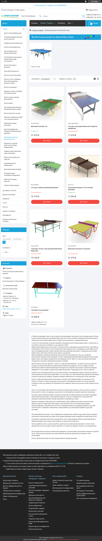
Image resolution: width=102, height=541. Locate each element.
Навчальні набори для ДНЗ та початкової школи (13, 118)
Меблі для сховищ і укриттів (10, 180)
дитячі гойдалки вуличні (59, 463)
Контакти (61, 23)
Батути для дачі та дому (12, 113)
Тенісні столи (35, 66)
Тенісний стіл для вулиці (39, 310)
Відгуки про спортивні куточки (13, 483)
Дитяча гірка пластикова (12, 75)
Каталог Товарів (46, 23)
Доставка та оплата (9, 190)
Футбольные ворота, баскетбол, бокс (11, 138)
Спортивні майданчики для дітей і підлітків (13, 38)
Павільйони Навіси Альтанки (10, 124)
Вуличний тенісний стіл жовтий (79, 249)
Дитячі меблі (8, 103)
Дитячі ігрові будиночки (12, 47)
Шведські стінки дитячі (36, 495)
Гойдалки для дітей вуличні (13, 43)
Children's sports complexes (12, 491)
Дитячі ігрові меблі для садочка (12, 158)
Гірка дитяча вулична (11, 71)
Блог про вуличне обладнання (87, 498)
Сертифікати (7, 215)
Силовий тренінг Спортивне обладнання (12, 174)
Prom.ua (60, 537)
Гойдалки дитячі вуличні (37, 503)
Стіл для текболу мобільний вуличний (44, 187)
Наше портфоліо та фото (61, 485)
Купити (48, 140)
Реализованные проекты (61, 491)
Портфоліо (6, 199)
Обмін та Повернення (10, 496)
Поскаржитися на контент (54, 539)
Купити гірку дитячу (35, 529)
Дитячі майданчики (35, 505)
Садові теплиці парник (11, 185)
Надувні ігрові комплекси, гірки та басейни (12, 152)
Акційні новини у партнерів (86, 483)
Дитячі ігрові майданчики (12, 33)
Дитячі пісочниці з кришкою (10, 66)
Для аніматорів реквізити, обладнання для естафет (13, 108)
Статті (5, 203)
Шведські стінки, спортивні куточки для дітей (13, 92)
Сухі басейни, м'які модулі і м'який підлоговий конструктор (13, 59)
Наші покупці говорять (10, 480)
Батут (5, 499)
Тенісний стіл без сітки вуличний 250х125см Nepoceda (46, 250)
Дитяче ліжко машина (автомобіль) (11, 98)
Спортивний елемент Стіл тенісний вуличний (80, 188)
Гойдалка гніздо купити (36, 519)
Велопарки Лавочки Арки (12, 169)
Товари (5, 29)
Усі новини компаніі (83, 480)
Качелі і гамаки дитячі (36, 483)
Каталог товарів (37, 30)
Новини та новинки (9, 211)
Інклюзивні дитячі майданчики (10, 164)
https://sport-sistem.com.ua (12, 309)
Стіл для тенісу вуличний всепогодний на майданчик (82, 127)
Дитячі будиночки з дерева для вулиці (10, 52)
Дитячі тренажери (10, 87)
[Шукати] (40, 16)
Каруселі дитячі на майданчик (39, 526)
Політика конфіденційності (71, 539)
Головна (34, 23)
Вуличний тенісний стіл (39, 126)
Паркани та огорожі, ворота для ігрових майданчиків (11, 145)
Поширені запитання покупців (9, 220)
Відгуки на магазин (9, 194)
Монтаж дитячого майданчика (63, 488)
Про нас (5, 207)
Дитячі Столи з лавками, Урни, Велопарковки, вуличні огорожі (12, 81)
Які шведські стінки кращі (85, 491)
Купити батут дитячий (36, 511)
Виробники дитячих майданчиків (14, 493)
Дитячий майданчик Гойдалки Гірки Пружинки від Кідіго (12, 131)
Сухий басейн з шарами (36, 508)
